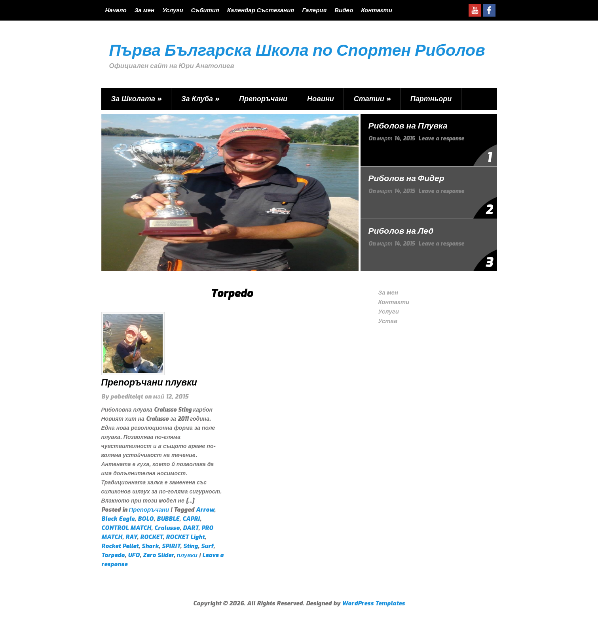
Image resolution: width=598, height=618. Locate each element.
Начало (116, 10)
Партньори (431, 99)
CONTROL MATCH (126, 528)
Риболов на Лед (401, 230)
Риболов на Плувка (408, 125)
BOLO (146, 519)
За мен (144, 10)
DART (190, 528)
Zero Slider (158, 555)
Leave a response (441, 138)
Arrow (205, 510)
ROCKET (151, 537)
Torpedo (113, 555)
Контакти (376, 10)
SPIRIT (171, 546)
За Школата (136, 99)
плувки (187, 555)
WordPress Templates (373, 603)
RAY (131, 537)
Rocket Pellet (120, 546)
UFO (134, 555)
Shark (150, 546)
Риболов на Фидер (406, 178)
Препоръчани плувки (149, 382)
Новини (320, 99)
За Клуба (200, 99)
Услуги (172, 10)
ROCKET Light (185, 537)
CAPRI (191, 519)
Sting (190, 546)
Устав (388, 321)
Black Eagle (118, 519)
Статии (372, 99)
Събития (205, 10)
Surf (207, 546)
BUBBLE (168, 519)
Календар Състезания (260, 10)
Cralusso (167, 528)
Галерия (314, 10)
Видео (343, 10)
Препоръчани (263, 99)
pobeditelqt (126, 397)
